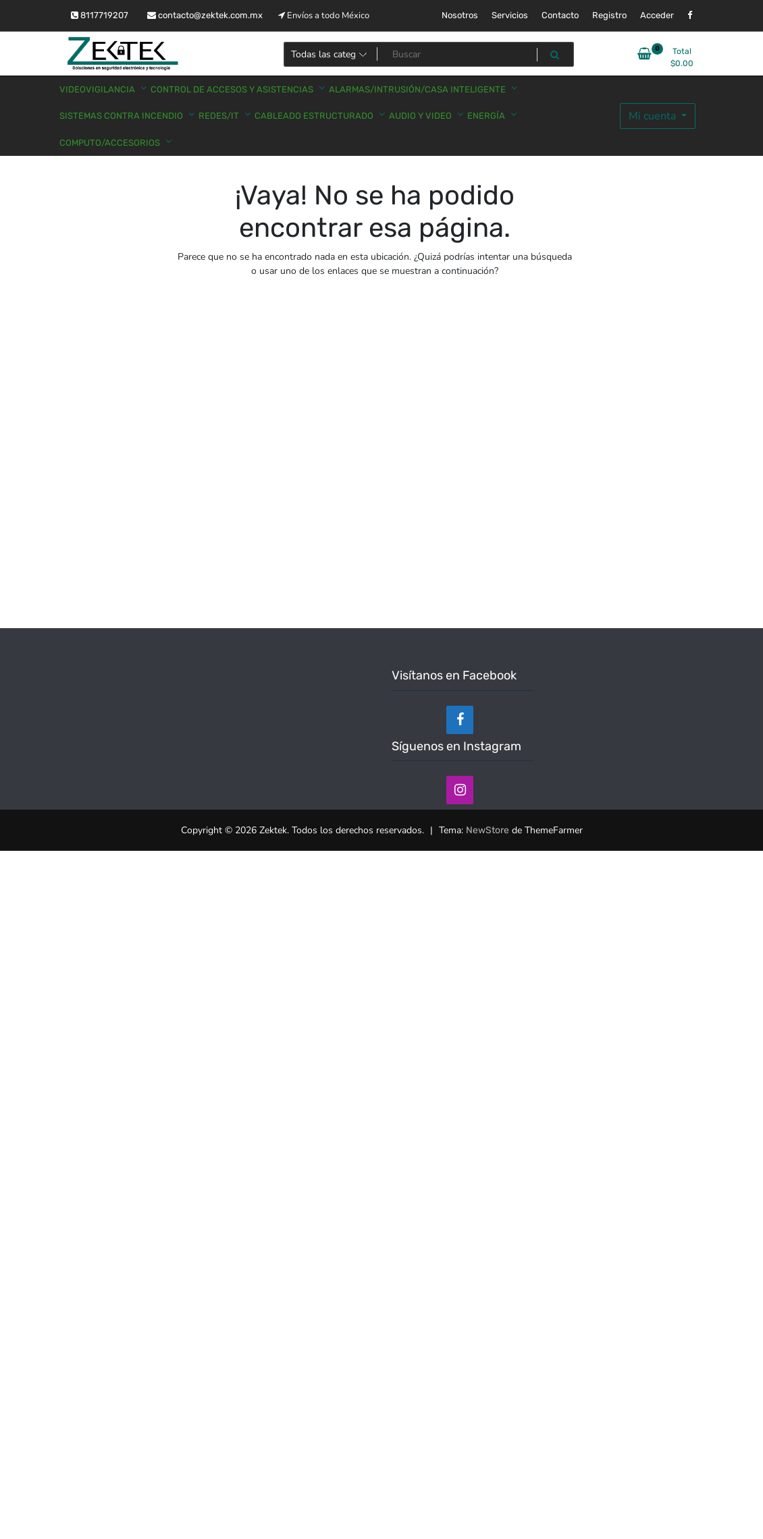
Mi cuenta (654, 116)
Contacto (560, 15)
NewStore (487, 830)
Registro (609, 15)
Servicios (510, 15)
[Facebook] (459, 720)
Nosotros (460, 15)
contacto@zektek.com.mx (205, 15)
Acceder (657, 15)
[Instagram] (459, 790)
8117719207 (99, 15)
